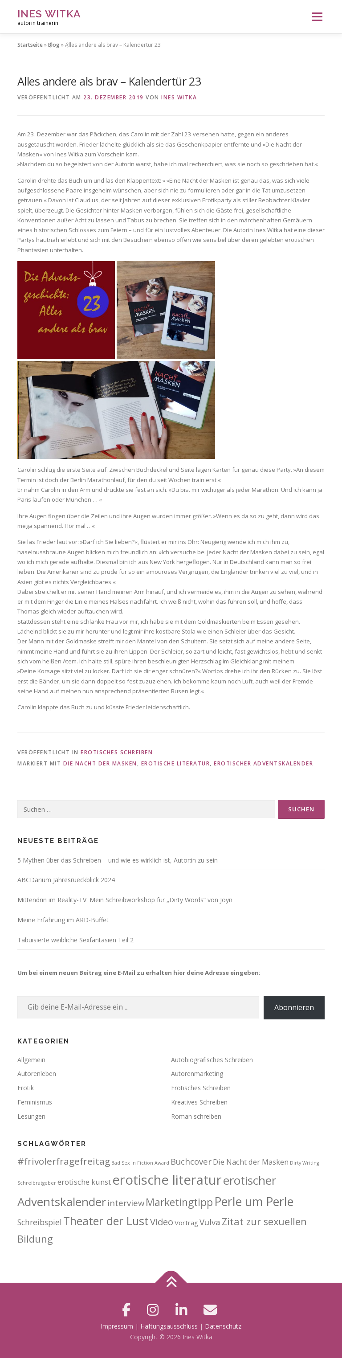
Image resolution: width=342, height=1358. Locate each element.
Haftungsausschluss (169, 1326)
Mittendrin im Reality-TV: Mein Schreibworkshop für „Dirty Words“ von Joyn (124, 900)
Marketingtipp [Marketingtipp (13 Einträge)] (179, 1202)
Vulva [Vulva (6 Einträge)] (210, 1221)
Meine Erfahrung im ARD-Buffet (63, 920)
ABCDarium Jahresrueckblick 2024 (66, 879)
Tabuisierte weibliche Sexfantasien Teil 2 (75, 940)
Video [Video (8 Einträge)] (161, 1222)
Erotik (25, 1088)
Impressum (117, 1326)
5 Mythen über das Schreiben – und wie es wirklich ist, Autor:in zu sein (117, 860)
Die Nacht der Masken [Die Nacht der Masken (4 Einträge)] (251, 1162)
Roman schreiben (196, 1116)
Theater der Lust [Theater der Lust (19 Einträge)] (106, 1220)
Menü (317, 16)
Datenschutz (223, 1326)
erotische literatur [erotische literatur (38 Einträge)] (167, 1180)
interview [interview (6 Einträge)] (125, 1202)
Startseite (30, 45)
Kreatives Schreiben (199, 1102)
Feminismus (34, 1102)
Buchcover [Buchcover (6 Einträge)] (191, 1161)
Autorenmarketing (197, 1073)
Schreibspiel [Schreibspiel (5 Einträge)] (39, 1222)
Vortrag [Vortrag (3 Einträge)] (186, 1222)
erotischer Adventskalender (263, 763)
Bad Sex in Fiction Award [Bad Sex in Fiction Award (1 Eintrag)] (140, 1163)
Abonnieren (294, 1007)
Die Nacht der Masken (100, 763)
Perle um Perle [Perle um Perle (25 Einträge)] (253, 1201)
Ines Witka (49, 14)
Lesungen (31, 1116)
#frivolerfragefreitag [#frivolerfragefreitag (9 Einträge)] (63, 1161)
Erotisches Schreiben (117, 752)
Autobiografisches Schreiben (212, 1059)
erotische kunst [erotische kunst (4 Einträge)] (84, 1182)
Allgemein (31, 1059)
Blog (54, 45)
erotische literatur (175, 763)
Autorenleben (36, 1073)
